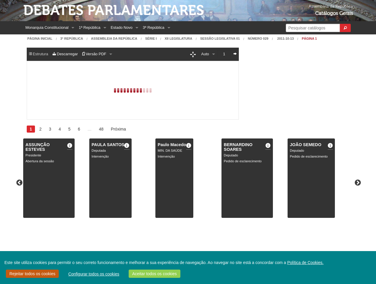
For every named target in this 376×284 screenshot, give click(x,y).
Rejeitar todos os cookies (32, 273)
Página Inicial (39, 38)
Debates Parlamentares (113, 10)
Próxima (118, 129)
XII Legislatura (178, 38)
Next (357, 182)
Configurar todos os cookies (93, 274)
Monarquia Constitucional (47, 27)
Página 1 (309, 38)
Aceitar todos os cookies (154, 273)
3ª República (153, 27)
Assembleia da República (114, 38)
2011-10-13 (285, 38)
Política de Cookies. (305, 262)
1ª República (89, 27)
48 (101, 129)
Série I (151, 38)
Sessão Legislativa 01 (220, 38)
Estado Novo (121, 27)
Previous (19, 182)
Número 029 (258, 38)
